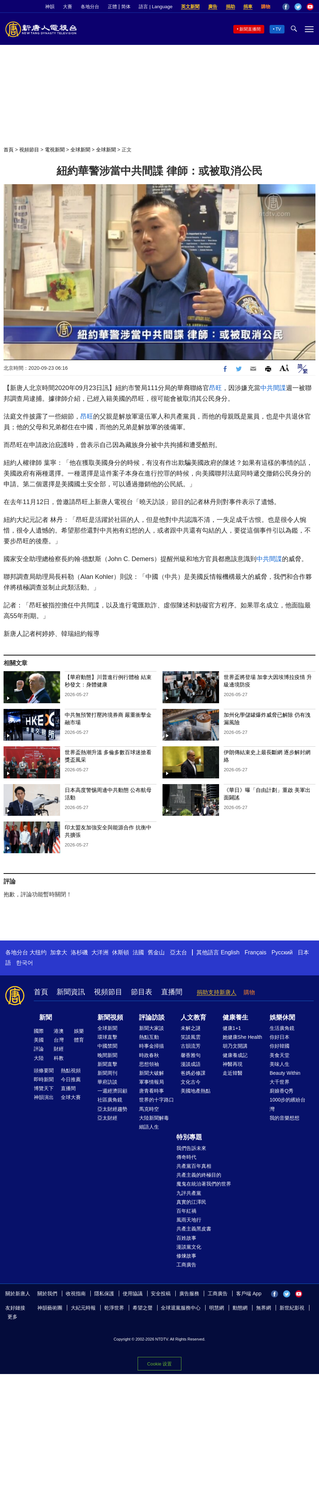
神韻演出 (44, 1097)
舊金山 (156, 952)
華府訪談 (107, 1082)
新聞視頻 (110, 1017)
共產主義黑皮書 (193, 1229)
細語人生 (149, 1127)
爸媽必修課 (193, 1073)
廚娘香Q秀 (281, 1091)
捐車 (247, 6)
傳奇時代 (186, 1157)
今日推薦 (71, 1079)
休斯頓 (120, 952)
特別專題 (189, 1137)
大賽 (67, 6)
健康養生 (235, 1017)
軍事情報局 (151, 1082)
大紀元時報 (83, 1308)
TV (278, 29)
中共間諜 (273, 388)
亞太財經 (107, 1118)
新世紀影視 (292, 1308)
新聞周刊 (107, 1073)
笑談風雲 (191, 1037)
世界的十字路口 (156, 1100)
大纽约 (38, 952)
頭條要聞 (44, 1070)
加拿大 (58, 952)
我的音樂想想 (284, 1118)
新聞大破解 (151, 1073)
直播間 (171, 992)
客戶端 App (248, 1293)
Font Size (284, 368)
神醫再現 (233, 1064)
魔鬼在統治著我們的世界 (203, 1184)
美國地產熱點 (196, 1091)
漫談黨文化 (188, 1247)
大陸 (39, 1058)
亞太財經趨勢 (112, 1109)
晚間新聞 (107, 1055)
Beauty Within (285, 1073)
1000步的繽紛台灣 (287, 1104)
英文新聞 (190, 6)
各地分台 (90, 6)
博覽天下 (44, 1088)
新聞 (45, 1017)
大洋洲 (99, 952)
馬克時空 (149, 1109)
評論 (39, 1049)
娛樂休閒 (282, 1017)
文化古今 (191, 1082)
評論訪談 (152, 1017)
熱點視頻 (71, 1070)
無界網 (263, 1308)
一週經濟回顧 (112, 1091)
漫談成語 (191, 1064)
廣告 (212, 6)
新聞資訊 (71, 992)
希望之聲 (143, 1308)
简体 (126, 6)
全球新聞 (80, 149)
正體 (112, 6)
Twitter (298, 6)
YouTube (310, 6)
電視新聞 (55, 149)
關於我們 (47, 1293)
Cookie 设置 (159, 1364)
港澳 (59, 1031)
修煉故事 (186, 1256)
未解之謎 (191, 1028)
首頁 (9, 149)
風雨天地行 (188, 1220)
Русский (282, 952)
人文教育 (193, 1017)
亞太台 (178, 952)
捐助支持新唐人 (216, 992)
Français (255, 952)
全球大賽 (71, 1097)
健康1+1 (232, 1028)
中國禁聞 (107, 1046)
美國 (39, 1040)
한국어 (24, 963)
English (230, 952)
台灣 (59, 1040)
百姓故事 (186, 1238)
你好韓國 (279, 1046)
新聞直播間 (250, 29)
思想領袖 (149, 1064)
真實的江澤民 (191, 1202)
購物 (265, 6)
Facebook (285, 6)
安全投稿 (161, 1293)
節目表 (141, 992)
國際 (39, 1031)
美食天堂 (279, 1055)
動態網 (240, 1308)
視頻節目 (29, 149)
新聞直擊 (107, 1064)
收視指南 (76, 1293)
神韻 (49, 6)
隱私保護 (104, 1293)
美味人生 (279, 1064)
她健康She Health (242, 1037)
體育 (79, 1040)
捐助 (230, 6)
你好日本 (279, 1037)
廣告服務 (189, 1293)
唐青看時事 (151, 1091)
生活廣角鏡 (282, 1028)
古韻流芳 (191, 1046)
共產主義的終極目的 (198, 1175)
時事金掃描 (151, 1046)
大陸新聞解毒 (154, 1118)
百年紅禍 (186, 1211)
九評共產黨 (188, 1193)
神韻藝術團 (49, 1308)
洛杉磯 (79, 952)
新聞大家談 (151, 1028)
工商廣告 (186, 1265)
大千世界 (279, 1082)
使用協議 (133, 1293)
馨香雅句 (191, 1055)
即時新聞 (44, 1079)
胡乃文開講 (235, 1046)
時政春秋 (149, 1055)
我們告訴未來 (191, 1148)
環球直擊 (107, 1037)
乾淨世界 (114, 1308)
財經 (59, 1049)
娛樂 (79, 1031)
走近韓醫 (233, 1073)
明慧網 (216, 1308)
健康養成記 (235, 1055)
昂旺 (215, 388)
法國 (138, 952)
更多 (12, 1317)
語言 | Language (155, 6)
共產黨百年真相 (193, 1166)
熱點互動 (149, 1037)
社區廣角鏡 (109, 1100)
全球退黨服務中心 (181, 1308)
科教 (59, 1058)
